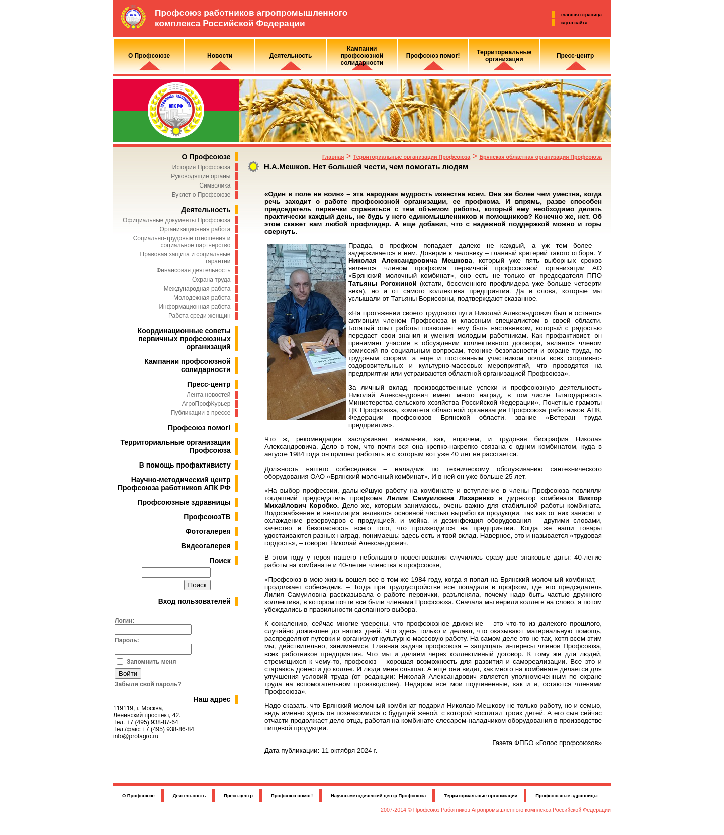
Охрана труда (211, 279)
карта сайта (574, 22)
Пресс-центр (209, 384)
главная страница (581, 14)
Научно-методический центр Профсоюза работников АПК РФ (174, 484)
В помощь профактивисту (185, 465)
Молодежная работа (201, 297)
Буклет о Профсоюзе (201, 194)
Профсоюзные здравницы (184, 502)
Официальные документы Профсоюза (176, 220)
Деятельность (205, 210)
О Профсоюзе (206, 157)
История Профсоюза (201, 167)
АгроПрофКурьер (206, 403)
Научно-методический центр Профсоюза (378, 795)
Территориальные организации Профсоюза (411, 157)
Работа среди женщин (199, 315)
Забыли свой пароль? (148, 684)
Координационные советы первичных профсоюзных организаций (184, 339)
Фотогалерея (208, 531)
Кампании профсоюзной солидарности (187, 365)
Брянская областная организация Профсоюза (540, 157)
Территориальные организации (480, 795)
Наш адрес (211, 699)
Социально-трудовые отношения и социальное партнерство (182, 242)
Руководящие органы (200, 176)
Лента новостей (209, 394)
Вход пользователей (194, 601)
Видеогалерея (206, 546)
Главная (333, 157)
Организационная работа (195, 229)
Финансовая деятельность (193, 270)
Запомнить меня (151, 661)
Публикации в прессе (201, 412)
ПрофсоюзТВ (207, 517)
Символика (214, 185)
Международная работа (197, 288)
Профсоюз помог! (199, 428)
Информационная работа (194, 306)
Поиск (220, 560)
